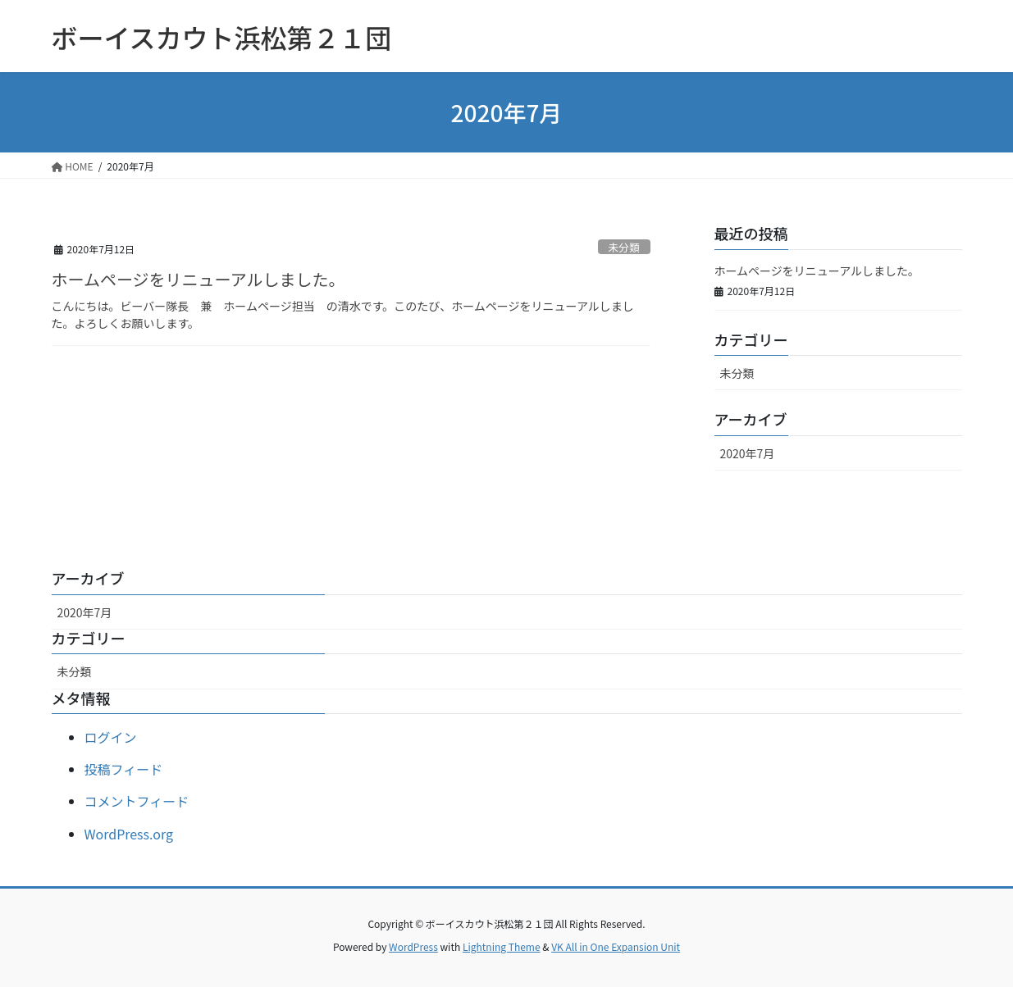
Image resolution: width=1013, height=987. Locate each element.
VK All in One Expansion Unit (615, 946)
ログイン (110, 737)
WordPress (413, 946)
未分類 (623, 247)
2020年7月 (747, 453)
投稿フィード (123, 769)
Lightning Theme (502, 946)
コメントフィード (136, 801)
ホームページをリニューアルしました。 (198, 279)
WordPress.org (129, 834)
